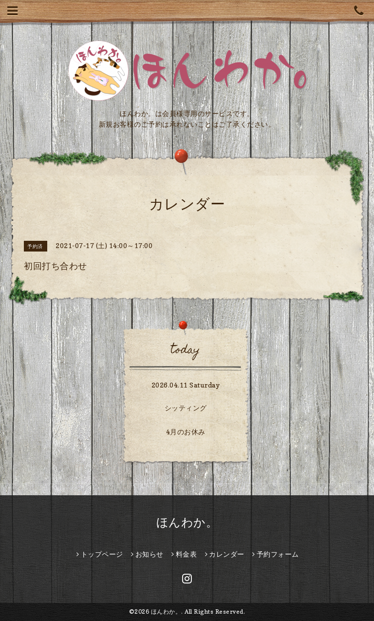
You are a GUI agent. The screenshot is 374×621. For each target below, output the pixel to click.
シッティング (186, 408)
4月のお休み (186, 431)
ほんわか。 (187, 522)
